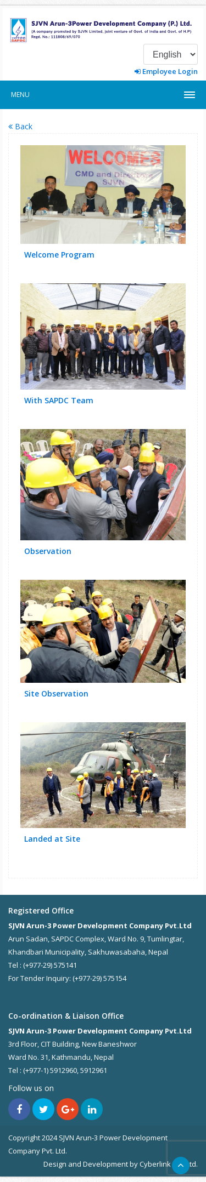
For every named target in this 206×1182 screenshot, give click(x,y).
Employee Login (166, 71)
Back (20, 126)
